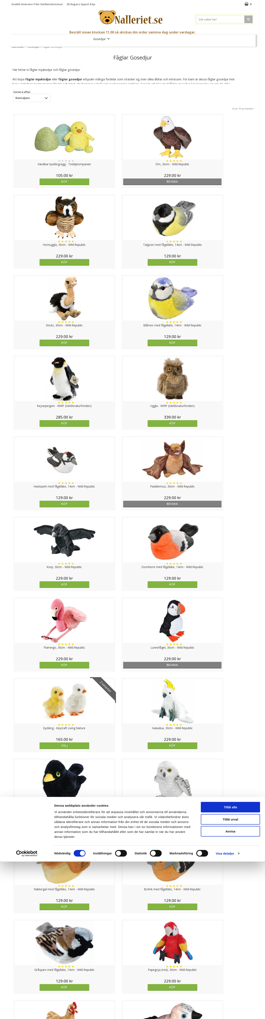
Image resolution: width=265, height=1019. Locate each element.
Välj (163, 423)
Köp (41, 181)
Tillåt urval (230, 977)
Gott (173, 39)
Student (64, 39)
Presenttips (155, 39)
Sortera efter (22, 92)
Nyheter (28, 39)
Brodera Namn (192, 39)
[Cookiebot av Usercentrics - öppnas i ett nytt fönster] (27, 1011)
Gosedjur (102, 39)
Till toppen (132, 946)
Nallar (83, 39)
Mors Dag (46, 39)
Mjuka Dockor (128, 39)
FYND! (238, 39)
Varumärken (219, 39)
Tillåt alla (230, 964)
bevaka (102, 181)
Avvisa (230, 988)
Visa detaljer (225, 1011)
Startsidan (17, 47)
